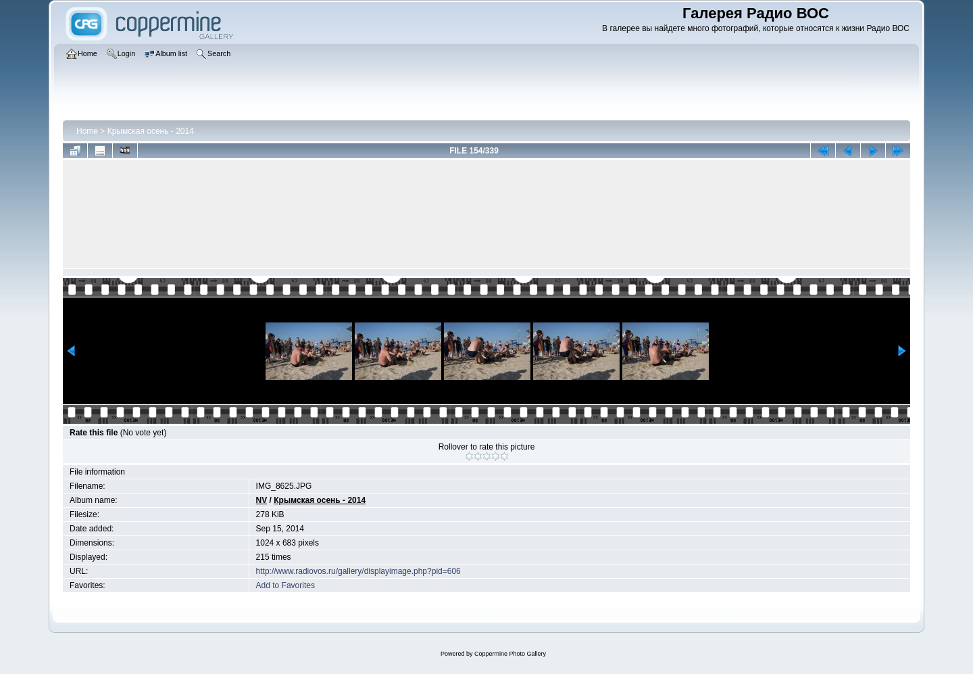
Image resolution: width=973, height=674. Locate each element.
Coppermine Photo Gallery (510, 653)
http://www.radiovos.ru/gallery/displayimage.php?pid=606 (358, 571)
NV (262, 500)
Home (87, 131)
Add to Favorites (285, 585)
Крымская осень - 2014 (150, 131)
